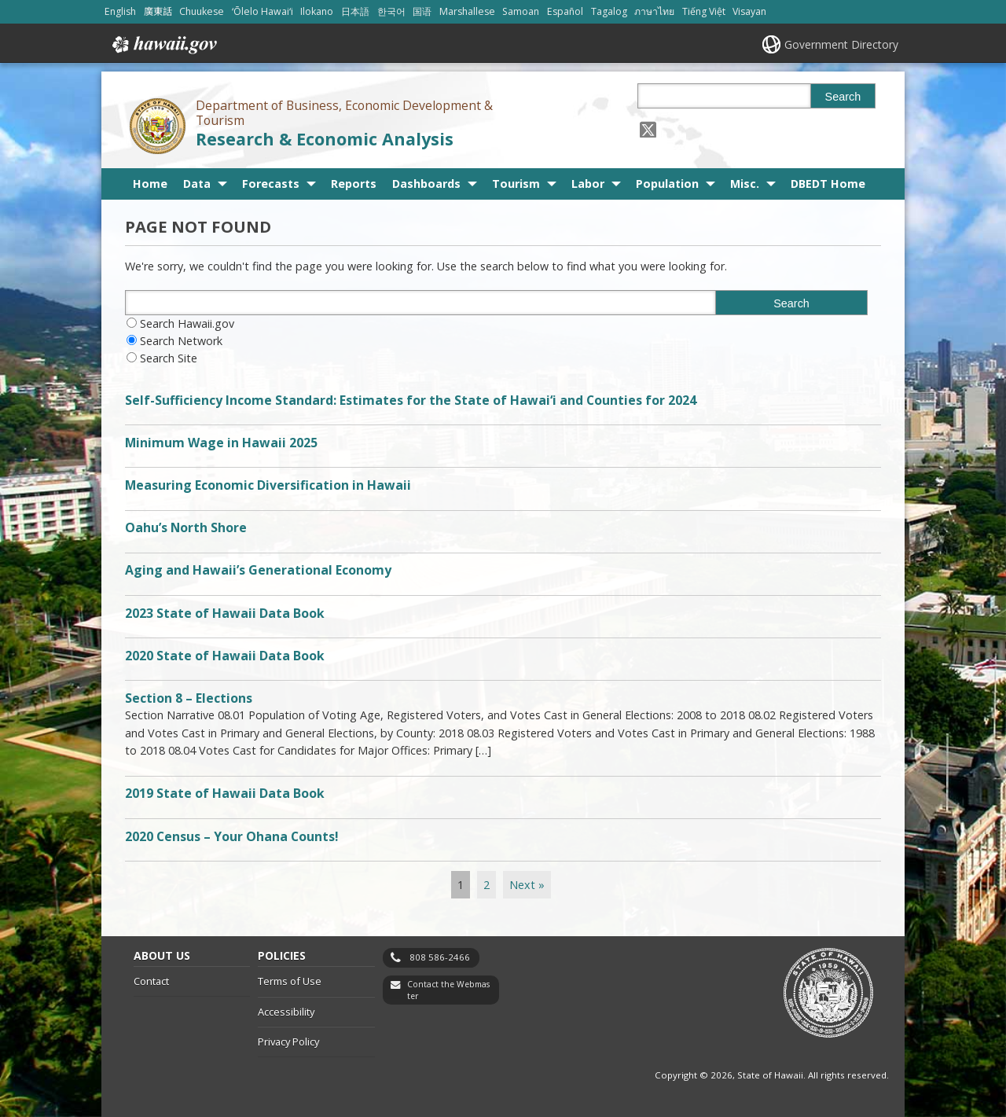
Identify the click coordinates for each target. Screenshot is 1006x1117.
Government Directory (841, 44)
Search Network (181, 340)
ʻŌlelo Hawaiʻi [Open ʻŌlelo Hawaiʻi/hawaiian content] (262, 11)
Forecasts (270, 183)
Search (843, 96)
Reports (353, 183)
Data (197, 183)
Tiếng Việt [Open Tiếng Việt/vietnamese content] (703, 11)
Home (150, 183)
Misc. (744, 183)
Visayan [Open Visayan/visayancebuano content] (749, 11)
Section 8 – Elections (188, 698)
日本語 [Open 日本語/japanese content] (355, 11)
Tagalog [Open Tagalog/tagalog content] (609, 11)
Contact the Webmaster (448, 990)
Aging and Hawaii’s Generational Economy (258, 570)
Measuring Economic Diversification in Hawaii (268, 485)
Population (667, 183)
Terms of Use (289, 981)
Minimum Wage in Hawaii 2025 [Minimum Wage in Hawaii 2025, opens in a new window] (221, 442)
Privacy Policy (288, 1041)
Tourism (516, 183)
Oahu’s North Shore (186, 527)
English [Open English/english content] (120, 11)
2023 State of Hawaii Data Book (225, 613)
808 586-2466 (439, 957)
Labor (587, 183)
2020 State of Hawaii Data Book (225, 655)
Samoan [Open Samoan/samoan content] (520, 11)
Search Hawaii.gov (187, 323)
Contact (151, 981)
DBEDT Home (828, 183)
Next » (527, 884)
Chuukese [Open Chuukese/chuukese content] (201, 11)
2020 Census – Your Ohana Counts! (232, 836)
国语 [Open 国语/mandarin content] (422, 11)
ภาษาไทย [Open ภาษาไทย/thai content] (654, 11)
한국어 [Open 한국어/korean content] (391, 11)
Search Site (168, 358)
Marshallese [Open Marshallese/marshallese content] (467, 11)
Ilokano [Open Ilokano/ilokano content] (316, 11)
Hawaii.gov (163, 45)
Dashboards (426, 183)
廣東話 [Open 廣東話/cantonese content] (158, 11)
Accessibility (286, 1012)
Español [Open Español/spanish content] (565, 11)
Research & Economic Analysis (324, 138)
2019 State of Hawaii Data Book (225, 793)
